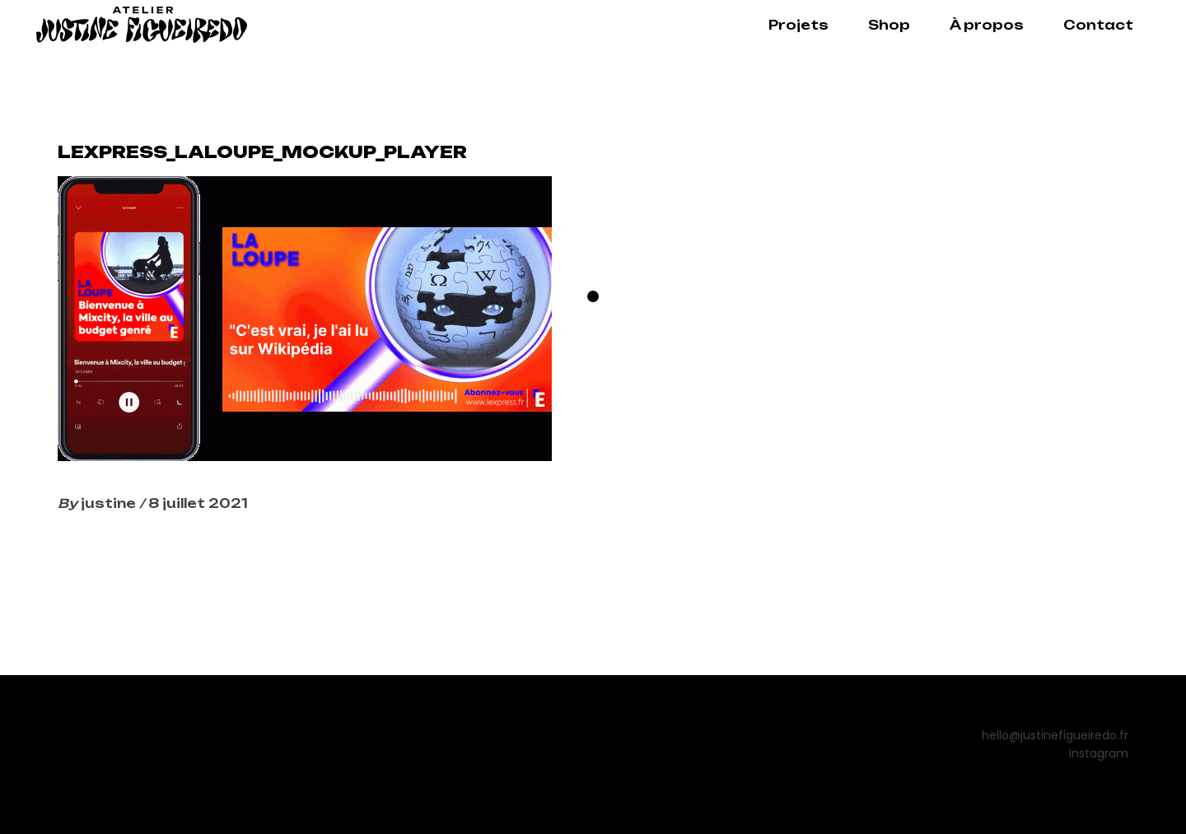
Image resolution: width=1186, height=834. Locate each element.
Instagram (1098, 753)
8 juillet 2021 (198, 503)
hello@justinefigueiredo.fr (1055, 735)
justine (110, 503)
